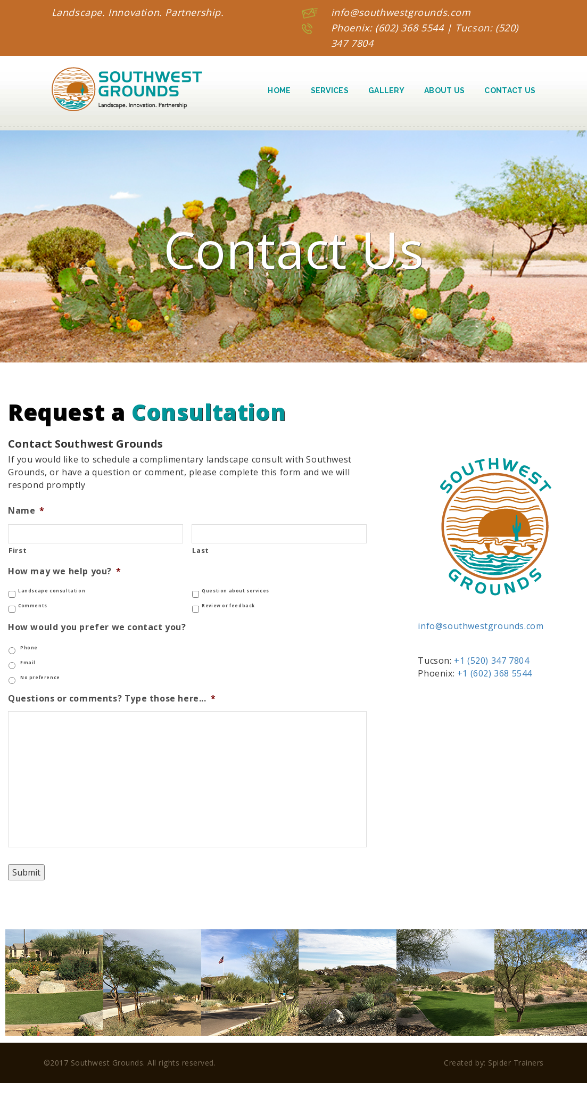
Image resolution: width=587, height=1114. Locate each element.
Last (200, 550)
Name (26, 510)
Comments (32, 605)
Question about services (235, 590)
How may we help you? (64, 571)
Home (279, 90)
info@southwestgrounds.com (401, 12)
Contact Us (509, 90)
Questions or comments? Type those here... (112, 698)
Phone (29, 647)
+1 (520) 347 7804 (491, 660)
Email (28, 662)
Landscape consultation (51, 590)
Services (330, 90)
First (18, 550)
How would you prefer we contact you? (97, 627)
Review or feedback (228, 605)
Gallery (386, 90)
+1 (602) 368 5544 (494, 673)
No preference (40, 677)
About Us (444, 90)
